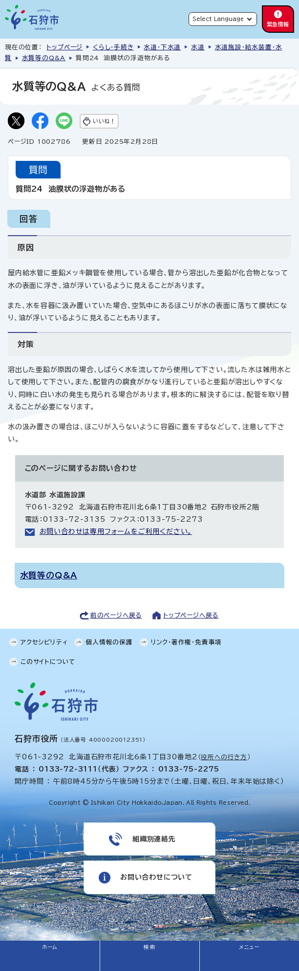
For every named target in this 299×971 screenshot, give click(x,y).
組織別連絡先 (154, 839)
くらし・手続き (113, 47)
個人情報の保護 (109, 642)
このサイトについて (48, 662)
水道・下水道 (162, 47)
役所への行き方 (224, 757)
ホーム (50, 947)
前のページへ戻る (116, 615)
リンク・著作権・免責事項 (186, 642)
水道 (198, 47)
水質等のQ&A (44, 58)
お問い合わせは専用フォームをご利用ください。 (116, 531)
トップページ (64, 47)
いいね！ (104, 121)
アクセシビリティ (44, 642)
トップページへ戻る (190, 615)
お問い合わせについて (156, 877)
